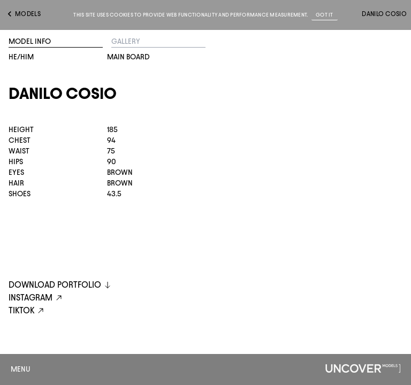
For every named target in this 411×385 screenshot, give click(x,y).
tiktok (28, 311)
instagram (37, 298)
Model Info (30, 41)
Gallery (125, 41)
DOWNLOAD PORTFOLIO (60, 284)
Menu (21, 369)
